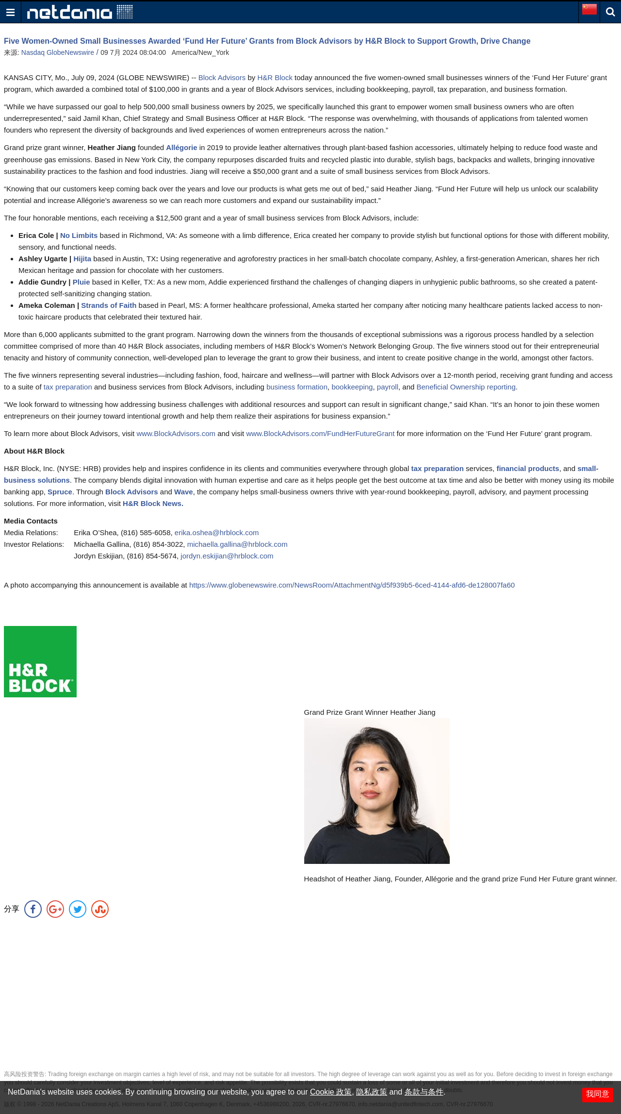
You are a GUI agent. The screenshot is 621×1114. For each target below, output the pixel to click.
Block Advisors (222, 77)
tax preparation (68, 387)
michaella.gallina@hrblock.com (237, 544)
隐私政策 (371, 1092)
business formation (296, 387)
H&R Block (275, 77)
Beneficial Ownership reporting (466, 387)
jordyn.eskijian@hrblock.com (226, 556)
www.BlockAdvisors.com (175, 433)
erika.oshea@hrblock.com (217, 532)
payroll (387, 387)
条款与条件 (424, 1092)
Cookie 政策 (331, 1092)
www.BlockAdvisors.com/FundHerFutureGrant (320, 433)
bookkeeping (352, 387)
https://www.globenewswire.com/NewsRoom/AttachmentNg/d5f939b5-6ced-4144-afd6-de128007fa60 (352, 585)
